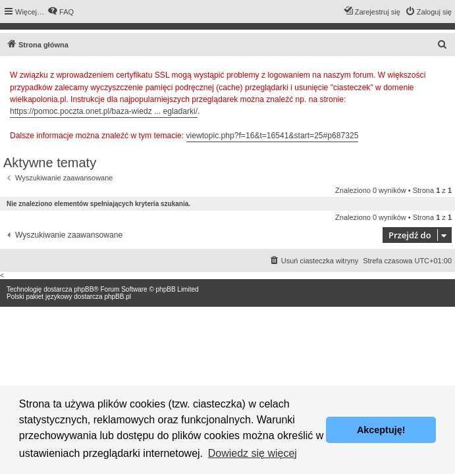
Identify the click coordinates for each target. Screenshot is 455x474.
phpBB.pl (117, 296)
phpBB (84, 289)
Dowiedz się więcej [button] (252, 453)
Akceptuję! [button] (381, 430)
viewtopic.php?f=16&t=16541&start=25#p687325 (272, 135)
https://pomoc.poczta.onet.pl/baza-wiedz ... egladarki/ (104, 111)
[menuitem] (60, 12)
